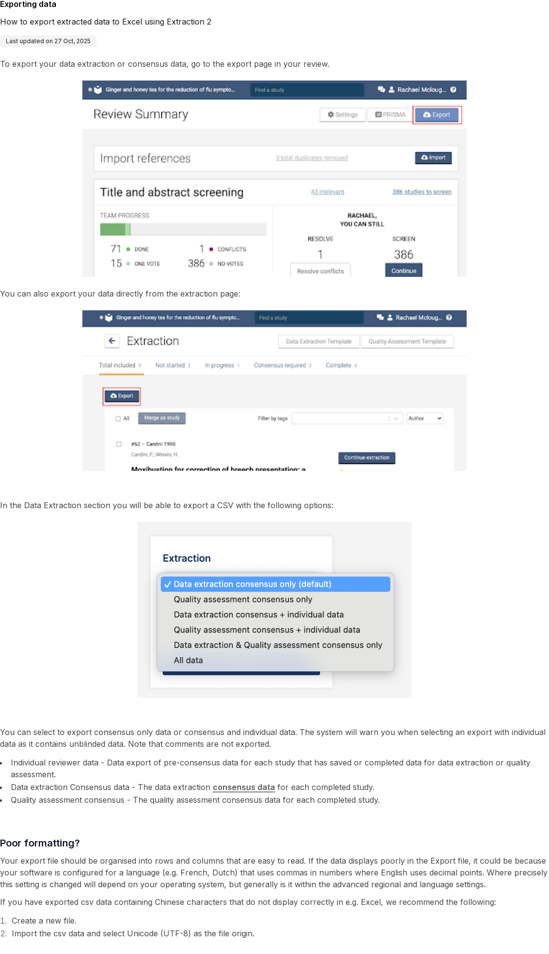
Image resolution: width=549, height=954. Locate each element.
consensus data (244, 787)
